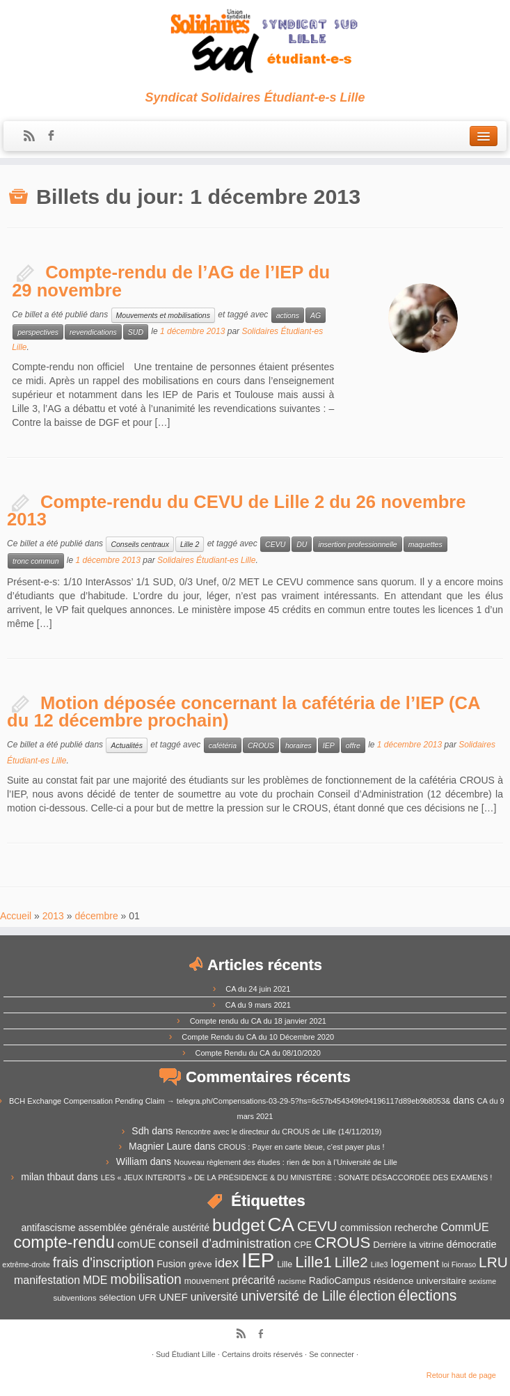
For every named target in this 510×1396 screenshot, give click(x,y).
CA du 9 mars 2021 (258, 1005)
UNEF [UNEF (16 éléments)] (173, 1297)
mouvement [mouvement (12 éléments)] (207, 1281)
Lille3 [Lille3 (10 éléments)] (379, 1264)
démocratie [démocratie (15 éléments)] (472, 1244)
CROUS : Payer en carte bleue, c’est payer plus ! (301, 1147)
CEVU (275, 544)
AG (315, 315)
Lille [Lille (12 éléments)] (284, 1264)
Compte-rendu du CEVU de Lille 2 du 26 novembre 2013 (236, 511)
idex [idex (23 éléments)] (227, 1262)
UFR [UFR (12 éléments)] (147, 1298)
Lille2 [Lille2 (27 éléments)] (351, 1262)
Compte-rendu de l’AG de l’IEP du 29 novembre (171, 281)
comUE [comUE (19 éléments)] (136, 1244)
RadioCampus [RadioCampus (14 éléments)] (340, 1280)
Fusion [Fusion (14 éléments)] (171, 1263)
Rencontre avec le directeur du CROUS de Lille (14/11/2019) (278, 1131)
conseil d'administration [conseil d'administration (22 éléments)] (225, 1243)
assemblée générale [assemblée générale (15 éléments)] (123, 1227)
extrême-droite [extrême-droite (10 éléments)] (26, 1264)
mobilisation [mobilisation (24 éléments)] (145, 1279)
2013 (53, 915)
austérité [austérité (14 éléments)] (190, 1227)
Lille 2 (189, 544)
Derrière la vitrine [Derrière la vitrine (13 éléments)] (408, 1244)
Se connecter (331, 1354)
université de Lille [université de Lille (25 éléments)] (293, 1295)
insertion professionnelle (357, 544)
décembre (96, 915)
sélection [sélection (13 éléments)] (117, 1297)
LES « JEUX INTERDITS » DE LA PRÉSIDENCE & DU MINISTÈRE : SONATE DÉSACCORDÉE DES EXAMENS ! (297, 1177)
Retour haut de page (461, 1375)
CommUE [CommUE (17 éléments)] (464, 1227)
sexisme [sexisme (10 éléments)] (482, 1281)
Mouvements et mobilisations (163, 315)
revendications (93, 332)
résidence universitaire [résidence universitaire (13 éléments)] (420, 1281)
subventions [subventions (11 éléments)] (75, 1297)
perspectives (37, 332)
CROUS (261, 745)
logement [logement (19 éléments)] (414, 1263)
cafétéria (223, 745)
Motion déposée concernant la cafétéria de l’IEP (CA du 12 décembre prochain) (243, 712)
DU (301, 544)
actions (287, 315)
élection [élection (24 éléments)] (372, 1295)
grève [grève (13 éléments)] (200, 1264)
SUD (135, 332)
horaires (298, 745)
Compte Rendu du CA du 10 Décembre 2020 (258, 1037)
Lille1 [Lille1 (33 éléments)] (313, 1262)
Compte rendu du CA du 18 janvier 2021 (258, 1021)
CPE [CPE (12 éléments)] (303, 1245)
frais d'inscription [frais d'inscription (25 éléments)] (103, 1262)
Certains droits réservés (262, 1354)
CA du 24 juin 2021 (257, 989)
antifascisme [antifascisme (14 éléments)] (48, 1227)
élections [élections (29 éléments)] (427, 1295)
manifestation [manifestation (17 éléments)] (47, 1280)
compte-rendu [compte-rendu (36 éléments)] (64, 1242)
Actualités (127, 745)
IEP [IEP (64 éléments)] (257, 1259)
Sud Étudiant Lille (186, 1354)
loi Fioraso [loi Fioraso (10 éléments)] (459, 1264)
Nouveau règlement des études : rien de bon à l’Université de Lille (285, 1162)
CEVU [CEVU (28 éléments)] (317, 1226)
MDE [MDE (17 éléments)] (95, 1280)
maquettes (425, 544)
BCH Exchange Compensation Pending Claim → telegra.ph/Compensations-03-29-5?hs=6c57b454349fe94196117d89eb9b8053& (229, 1101)
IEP (329, 745)
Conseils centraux (139, 544)
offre (353, 745)
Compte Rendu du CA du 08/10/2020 (258, 1053)
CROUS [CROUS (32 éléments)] (342, 1242)
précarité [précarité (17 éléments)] (253, 1280)
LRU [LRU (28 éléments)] (493, 1262)
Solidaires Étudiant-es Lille (206, 560)
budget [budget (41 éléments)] (238, 1225)
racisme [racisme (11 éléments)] (292, 1280)
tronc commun (36, 561)
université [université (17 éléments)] (214, 1297)
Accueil (15, 915)
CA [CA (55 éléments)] (280, 1224)
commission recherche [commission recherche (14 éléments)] (389, 1227)
